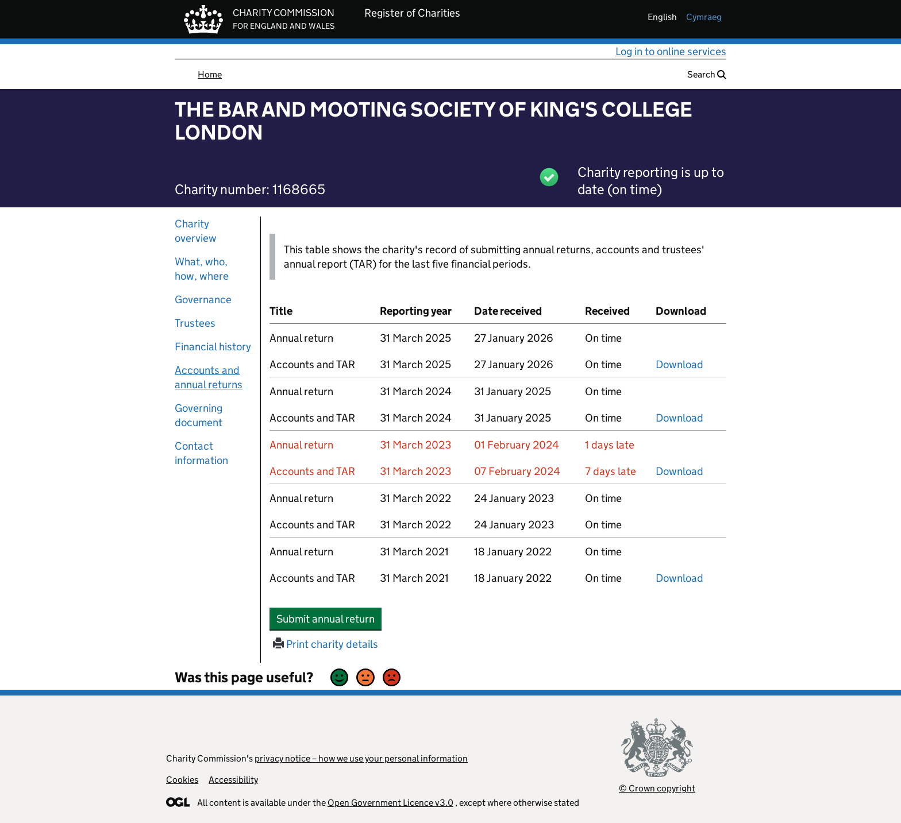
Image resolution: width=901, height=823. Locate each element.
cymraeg (704, 16)
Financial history (213, 346)
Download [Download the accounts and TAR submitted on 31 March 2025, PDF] (679, 364)
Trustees (195, 323)
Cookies (182, 779)
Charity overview (196, 231)
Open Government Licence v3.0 (390, 802)
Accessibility (233, 779)
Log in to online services (670, 51)
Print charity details (325, 644)
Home (210, 74)
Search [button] (706, 74)
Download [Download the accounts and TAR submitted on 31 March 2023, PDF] (679, 471)
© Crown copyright (657, 788)
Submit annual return (329, 618)
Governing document (198, 415)
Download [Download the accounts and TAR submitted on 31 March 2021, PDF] (679, 578)
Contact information (201, 453)
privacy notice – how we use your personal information (361, 758)
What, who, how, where (202, 269)
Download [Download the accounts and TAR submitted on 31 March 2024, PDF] (679, 417)
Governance (203, 299)
